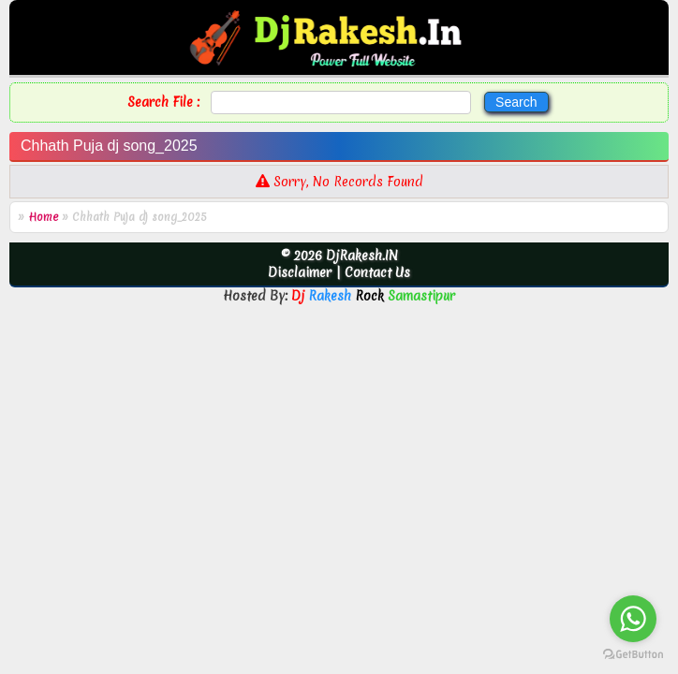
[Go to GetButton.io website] (633, 655)
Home (43, 217)
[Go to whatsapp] (633, 618)
